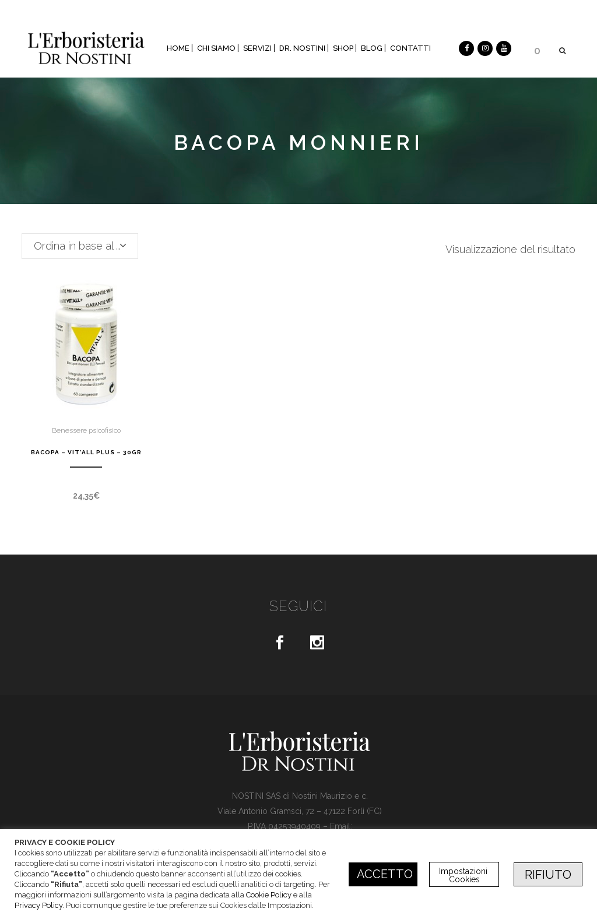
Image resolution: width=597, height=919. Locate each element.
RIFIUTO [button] (548, 875)
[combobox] (80, 246)
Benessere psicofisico (86, 430)
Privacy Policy (38, 905)
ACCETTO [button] (385, 874)
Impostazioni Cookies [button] (464, 875)
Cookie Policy (269, 894)
